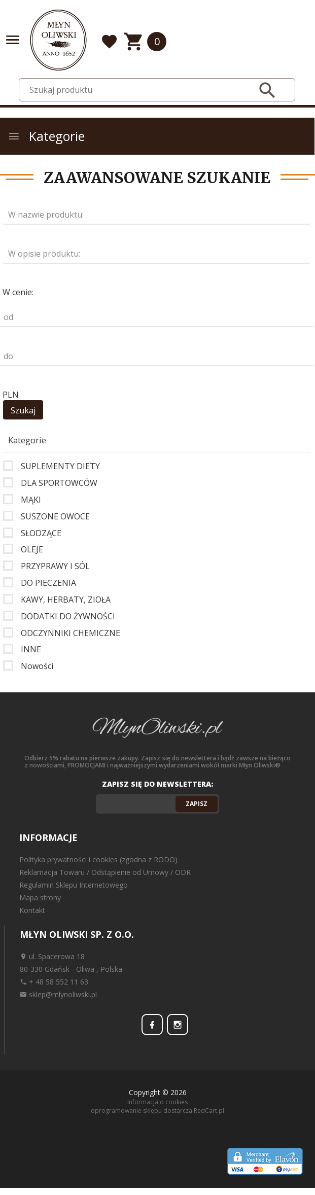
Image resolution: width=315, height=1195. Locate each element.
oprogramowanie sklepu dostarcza (141, 1110)
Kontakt (32, 910)
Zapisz (196, 803)
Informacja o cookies (157, 1102)
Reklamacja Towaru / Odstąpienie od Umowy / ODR (105, 872)
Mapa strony (40, 897)
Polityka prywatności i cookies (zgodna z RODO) (98, 859)
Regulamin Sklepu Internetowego (73, 885)
